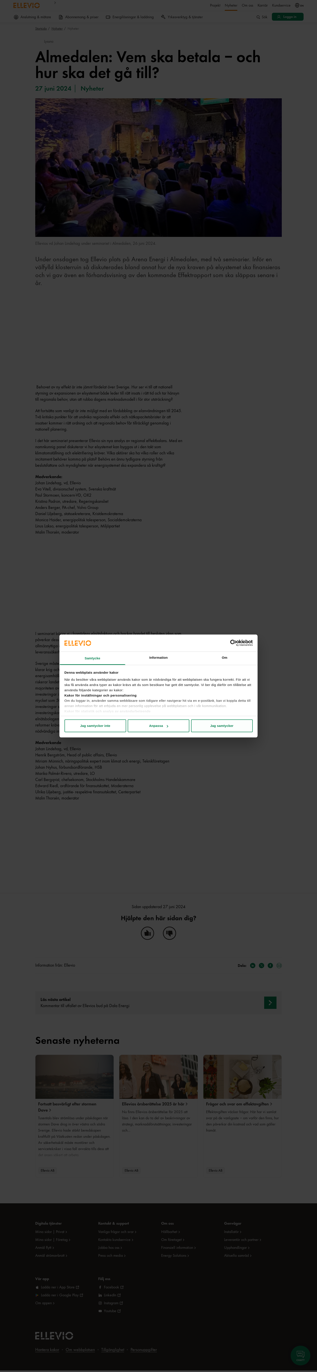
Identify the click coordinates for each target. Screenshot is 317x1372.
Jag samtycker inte (95, 726)
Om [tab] (224, 657)
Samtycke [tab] (92, 658)
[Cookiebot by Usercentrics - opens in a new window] (233, 643)
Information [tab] (158, 657)
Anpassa (158, 726)
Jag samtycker (222, 726)
